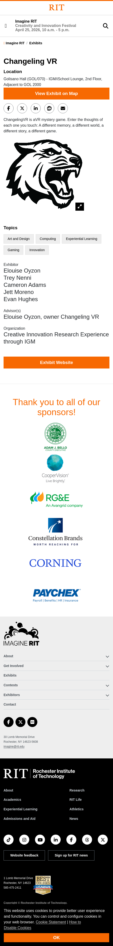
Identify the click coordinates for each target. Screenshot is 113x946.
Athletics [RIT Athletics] (76, 809)
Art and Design (19, 239)
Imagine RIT (45, 25)
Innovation (37, 250)
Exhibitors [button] (12, 695)
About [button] (8, 656)
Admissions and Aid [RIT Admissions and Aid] (19, 819)
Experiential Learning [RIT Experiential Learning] (20, 809)
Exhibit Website (56, 362)
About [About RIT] (8, 790)
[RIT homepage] (39, 774)
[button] (6, 25)
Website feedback (24, 855)
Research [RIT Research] (76, 790)
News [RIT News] (73, 819)
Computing (48, 239)
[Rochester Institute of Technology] (56, 7)
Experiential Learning (81, 239)
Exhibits (35, 43)
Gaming (13, 250)
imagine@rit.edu (14, 746)
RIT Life (75, 800)
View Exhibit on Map (56, 93)
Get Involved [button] (14, 666)
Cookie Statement (51, 922)
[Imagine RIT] (21, 636)
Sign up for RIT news (71, 855)
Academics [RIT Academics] (12, 800)
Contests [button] (11, 685)
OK (56, 937)
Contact (10, 704)
